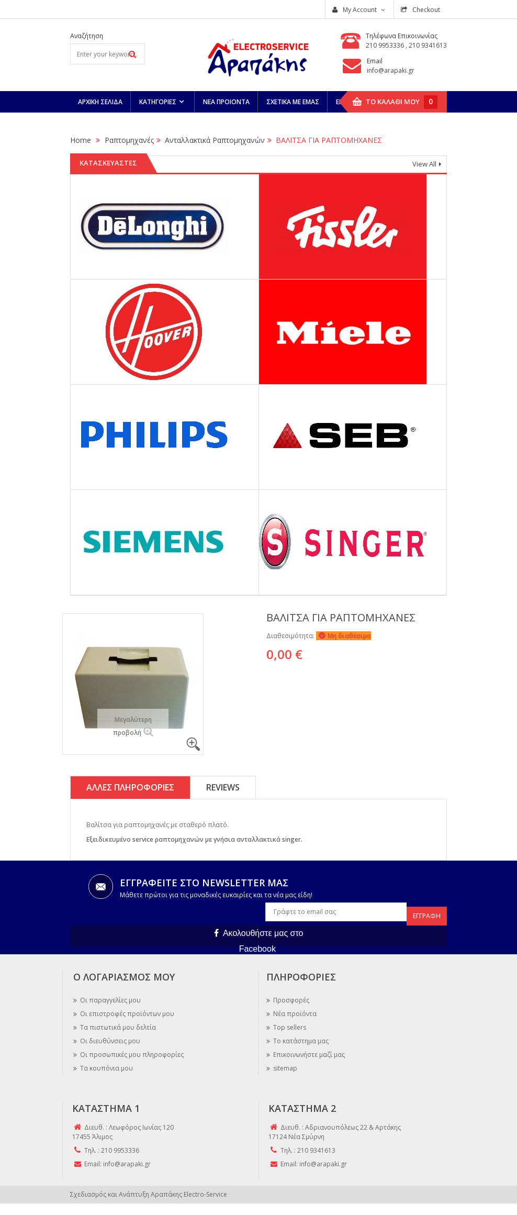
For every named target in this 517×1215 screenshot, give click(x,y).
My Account (359, 9)
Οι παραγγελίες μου (109, 995)
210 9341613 (428, 45)
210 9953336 (386, 45)
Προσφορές (290, 995)
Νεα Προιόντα (226, 101)
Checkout (425, 9)
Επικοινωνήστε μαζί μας (308, 1050)
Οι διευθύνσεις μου (109, 1036)
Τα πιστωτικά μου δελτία (117, 1023)
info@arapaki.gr (390, 70)
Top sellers (289, 1023)
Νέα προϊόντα (294, 1009)
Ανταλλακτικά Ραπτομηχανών (215, 140)
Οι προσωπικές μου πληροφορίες (131, 1050)
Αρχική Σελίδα (100, 101)
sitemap (284, 1064)
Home (80, 140)
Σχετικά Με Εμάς (292, 101)
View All (424, 164)
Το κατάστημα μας (300, 1036)
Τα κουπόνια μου (105, 1064)
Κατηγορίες (157, 101)
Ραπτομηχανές (129, 140)
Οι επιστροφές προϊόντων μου (126, 1009)
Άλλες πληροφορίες (130, 787)
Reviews (223, 787)
